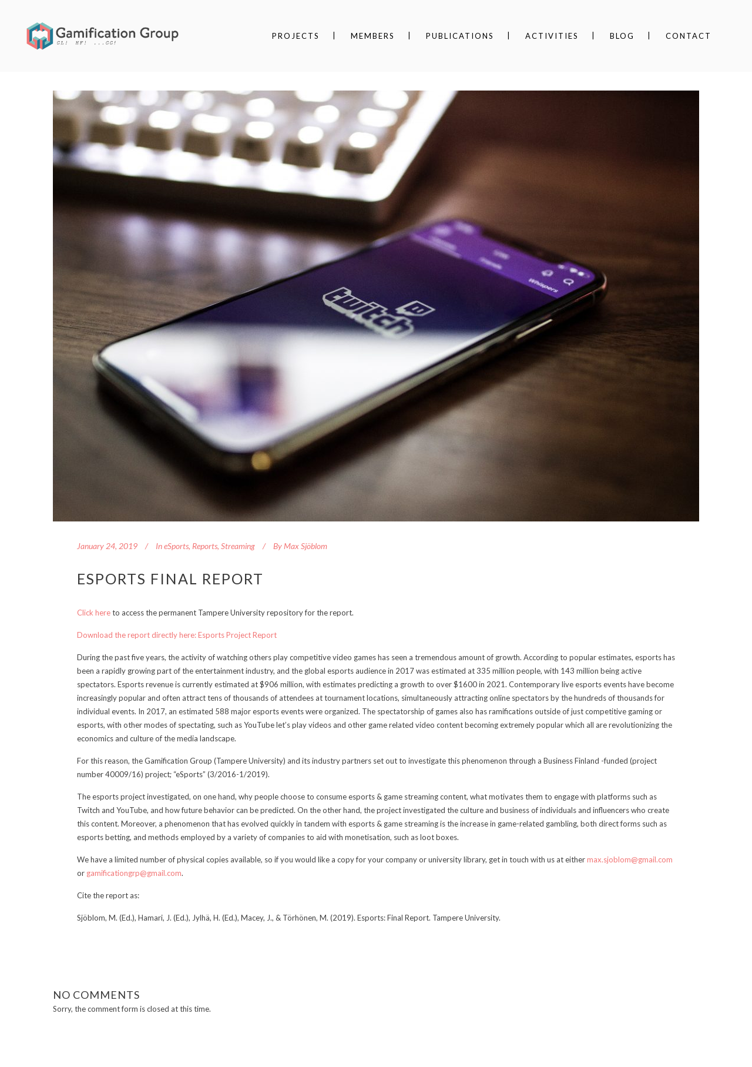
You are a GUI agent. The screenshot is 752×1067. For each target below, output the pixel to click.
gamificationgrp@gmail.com (134, 873)
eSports (176, 546)
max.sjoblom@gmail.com (630, 859)
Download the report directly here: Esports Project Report (177, 635)
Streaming (238, 546)
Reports (204, 546)
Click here (93, 612)
